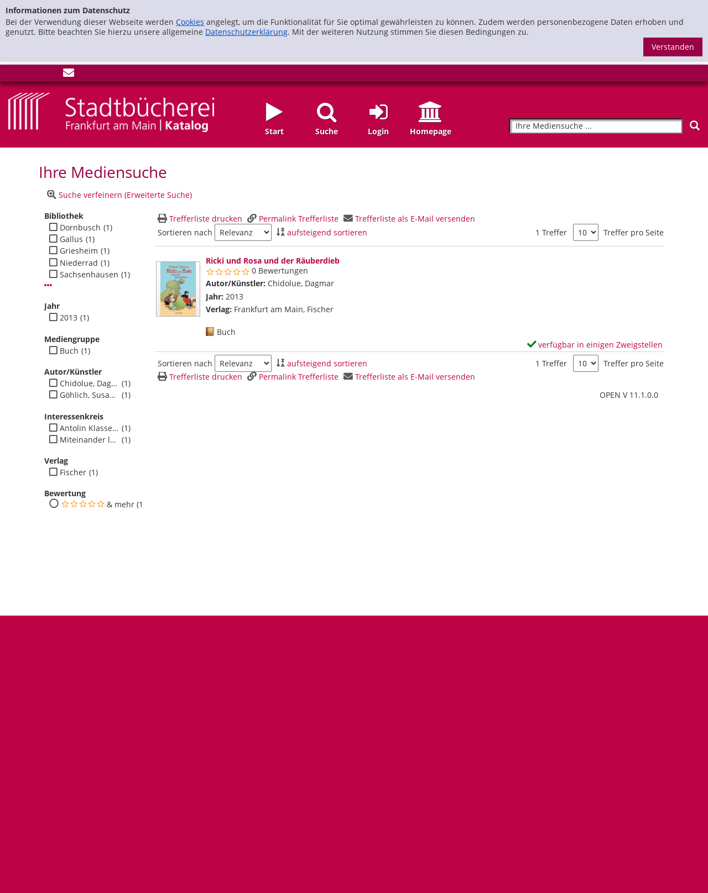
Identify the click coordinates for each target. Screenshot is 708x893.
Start (274, 131)
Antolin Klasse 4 (89, 428)
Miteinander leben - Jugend (89, 440)
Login (378, 131)
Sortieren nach (185, 233)
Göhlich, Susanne (89, 395)
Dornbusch (80, 228)
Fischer (73, 472)
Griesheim (79, 251)
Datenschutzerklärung (246, 32)
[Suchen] (695, 125)
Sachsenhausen (89, 275)
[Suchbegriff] (596, 126)
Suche (326, 131)
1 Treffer (551, 232)
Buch (69, 351)
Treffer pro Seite (633, 233)
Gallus (71, 239)
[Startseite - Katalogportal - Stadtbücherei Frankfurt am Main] (111, 111)
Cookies (190, 22)
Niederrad (79, 263)
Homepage (430, 131)
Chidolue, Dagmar (89, 383)
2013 (68, 318)
